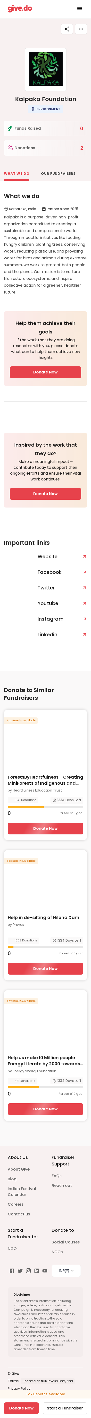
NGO (12, 1249)
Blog (12, 1179)
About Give (19, 1169)
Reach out (62, 1185)
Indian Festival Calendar (22, 1191)
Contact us (19, 1214)
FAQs (57, 1176)
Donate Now (45, 372)
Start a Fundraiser (65, 1408)
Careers (16, 1204)
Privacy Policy (19, 1388)
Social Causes (66, 1242)
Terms (13, 1381)
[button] (45, 109)
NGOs (57, 1252)
